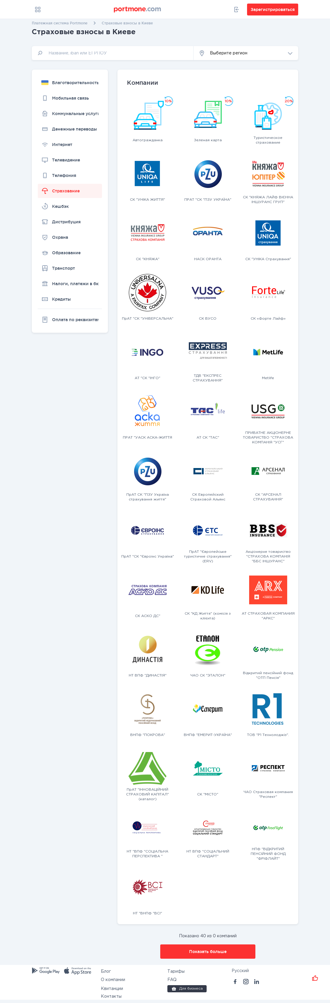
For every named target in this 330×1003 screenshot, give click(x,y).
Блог (106, 971)
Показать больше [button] (208, 951)
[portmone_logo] (137, 9)
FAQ (172, 980)
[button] (246, 53)
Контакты (111, 996)
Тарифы (176, 971)
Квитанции (112, 989)
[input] (113, 53)
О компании (113, 980)
